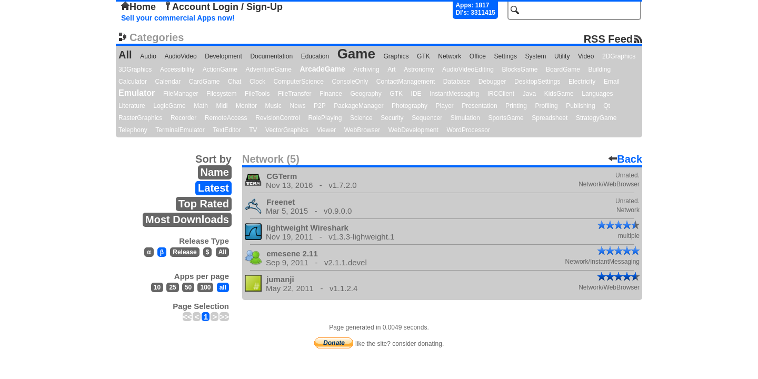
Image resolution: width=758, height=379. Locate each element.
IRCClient (500, 93)
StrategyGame (596, 118)
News (298, 105)
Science (361, 118)
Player (445, 105)
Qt (606, 105)
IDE (416, 93)
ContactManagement (405, 81)
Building (599, 69)
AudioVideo (180, 56)
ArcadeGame (322, 69)
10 (157, 287)
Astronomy (419, 69)
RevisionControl (277, 118)
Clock (257, 81)
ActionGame (220, 69)
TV (253, 130)
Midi (221, 105)
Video (586, 56)
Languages (597, 93)
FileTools (257, 93)
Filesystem (221, 93)
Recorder (183, 118)
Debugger (492, 81)
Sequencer (427, 118)
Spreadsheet (549, 118)
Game (356, 54)
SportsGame (505, 118)
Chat (234, 81)
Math (201, 105)
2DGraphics (618, 56)
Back (625, 159)
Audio (148, 56)
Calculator (132, 81)
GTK (423, 56)
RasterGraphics (140, 118)
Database (456, 81)
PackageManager (358, 105)
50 (188, 287)
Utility (562, 56)
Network (449, 56)
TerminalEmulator (179, 130)
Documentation (271, 56)
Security (392, 118)
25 (172, 287)
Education (315, 56)
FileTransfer (295, 93)
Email (612, 81)
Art (391, 69)
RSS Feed (608, 38)
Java (529, 93)
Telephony (132, 130)
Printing (516, 105)
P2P (320, 105)
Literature (131, 105)
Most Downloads (187, 219)
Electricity (581, 81)
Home (138, 7)
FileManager (180, 93)
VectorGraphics (286, 130)
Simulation (465, 118)
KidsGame (559, 93)
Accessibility (177, 69)
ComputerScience (299, 81)
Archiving (366, 69)
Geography (365, 93)
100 (205, 287)
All (125, 55)
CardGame (204, 81)
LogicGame (169, 105)
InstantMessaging (454, 93)
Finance (331, 93)
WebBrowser (362, 130)
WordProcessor (468, 130)
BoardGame (563, 69)
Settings (505, 56)
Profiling (546, 105)
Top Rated (203, 204)
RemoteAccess (226, 118)
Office (478, 56)
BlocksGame (520, 69)
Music (273, 105)
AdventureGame (268, 69)
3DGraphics (135, 69)
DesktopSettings (537, 81)
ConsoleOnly (350, 81)
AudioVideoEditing (468, 69)
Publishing (580, 105)
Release (184, 252)
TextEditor (227, 130)
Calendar (168, 81)
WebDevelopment (413, 130)
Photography (409, 105)
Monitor (246, 105)
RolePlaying (325, 118)
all (223, 287)
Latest (213, 188)
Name (215, 172)
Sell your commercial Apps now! (178, 18)
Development (223, 56)
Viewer (326, 130)
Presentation (479, 105)
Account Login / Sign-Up (223, 7)
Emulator (136, 92)
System (535, 56)
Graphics (395, 56)
